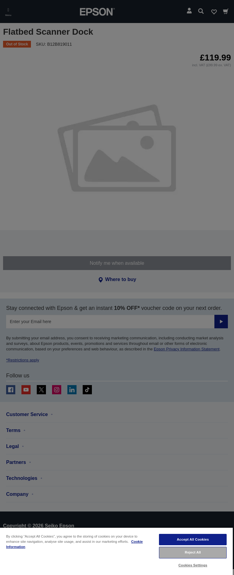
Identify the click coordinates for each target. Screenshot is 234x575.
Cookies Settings (193, 565)
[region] (116, 551)
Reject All (193, 552)
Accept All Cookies (193, 539)
